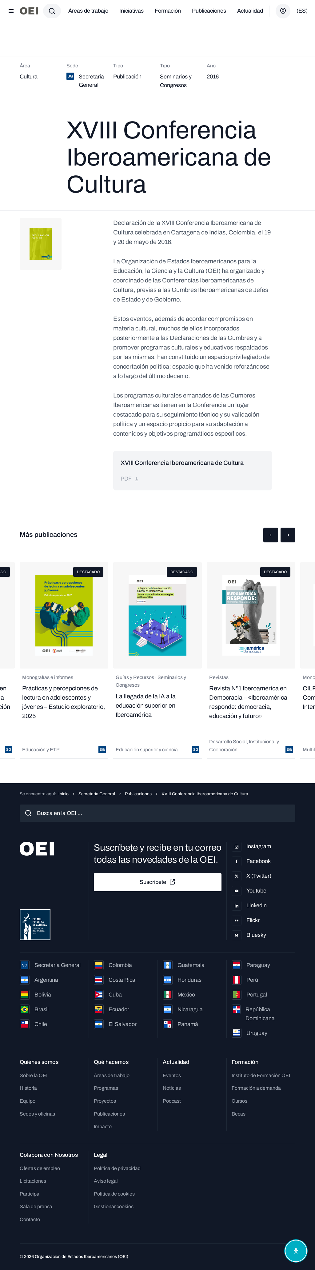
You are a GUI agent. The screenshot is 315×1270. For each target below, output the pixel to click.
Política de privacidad (117, 1168)
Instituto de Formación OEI (261, 1075)
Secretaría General (96, 794)
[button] (270, 535)
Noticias (172, 1088)
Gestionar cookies (114, 1206)
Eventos (172, 1075)
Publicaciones (209, 11)
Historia (28, 1088)
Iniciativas (131, 11)
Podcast (172, 1101)
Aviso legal (106, 1181)
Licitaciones (33, 1181)
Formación (168, 11)
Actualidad (250, 11)
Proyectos (105, 1101)
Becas (238, 1113)
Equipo (27, 1101)
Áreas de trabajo (88, 11)
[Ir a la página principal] (29, 11)
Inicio (63, 794)
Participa (29, 1193)
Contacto (30, 1219)
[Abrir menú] (11, 11)
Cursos (239, 1101)
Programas (106, 1088)
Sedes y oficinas (37, 1113)
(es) (302, 11)
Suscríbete (158, 882)
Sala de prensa (36, 1206)
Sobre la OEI (33, 1075)
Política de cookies (114, 1193)
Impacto (103, 1126)
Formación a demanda (256, 1088)
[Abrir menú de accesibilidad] (296, 1251)
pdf (130, 479)
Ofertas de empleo (40, 1168)
